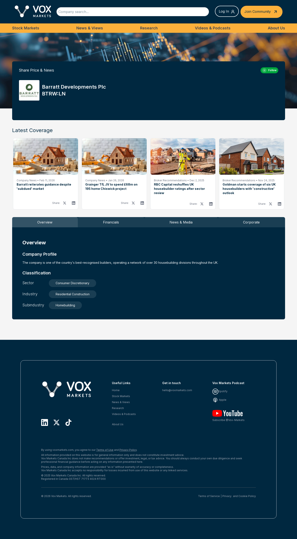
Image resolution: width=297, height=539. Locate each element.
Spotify (219, 391)
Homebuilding (65, 305)
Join (261, 12)
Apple (219, 399)
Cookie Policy (247, 496)
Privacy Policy (128, 449)
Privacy (227, 496)
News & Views (89, 28)
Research (149, 28)
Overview (44, 222)
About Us (276, 28)
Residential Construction (73, 294)
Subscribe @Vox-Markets (228, 416)
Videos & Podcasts (212, 28)
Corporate (251, 222)
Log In (227, 11)
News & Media (181, 222)
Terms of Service (209, 496)
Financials (111, 222)
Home (116, 390)
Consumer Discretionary (72, 283)
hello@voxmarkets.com (177, 390)
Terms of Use (104, 449)
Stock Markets (25, 28)
